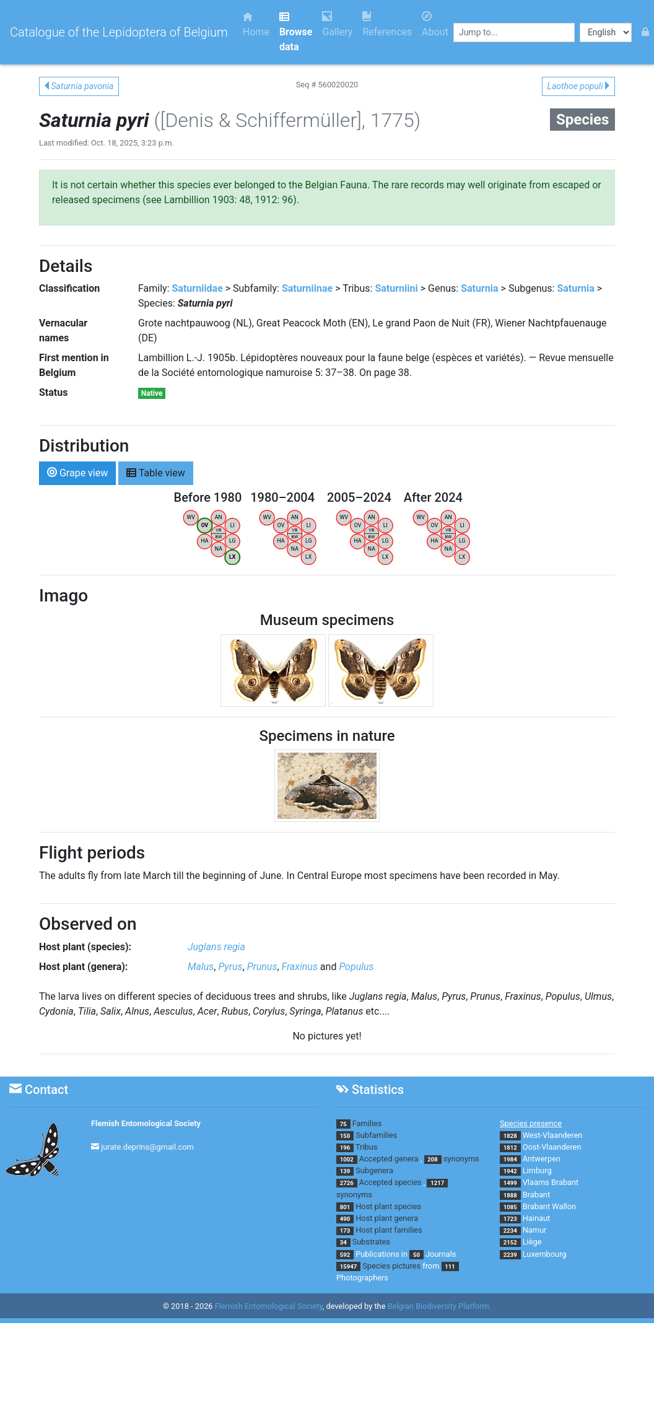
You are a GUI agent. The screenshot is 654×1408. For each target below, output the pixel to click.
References (387, 24)
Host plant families (388, 1230)
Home (256, 24)
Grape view (77, 472)
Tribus (366, 1147)
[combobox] (514, 32)
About (435, 24)
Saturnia (479, 288)
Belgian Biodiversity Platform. (439, 1306)
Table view (155, 472)
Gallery (337, 24)
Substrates (371, 1241)
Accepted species (390, 1182)
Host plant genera (386, 1218)
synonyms (461, 1158)
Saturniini (396, 288)
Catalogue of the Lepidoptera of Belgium (119, 32)
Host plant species (388, 1206)
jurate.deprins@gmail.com (147, 1147)
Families (367, 1123)
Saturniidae (197, 288)
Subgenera (374, 1170)
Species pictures (391, 1265)
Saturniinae (307, 288)
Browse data (295, 32)
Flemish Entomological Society (146, 1123)
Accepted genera (389, 1158)
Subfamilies (376, 1135)
